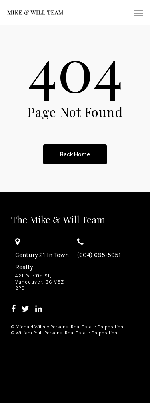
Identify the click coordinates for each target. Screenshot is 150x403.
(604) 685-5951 (99, 255)
